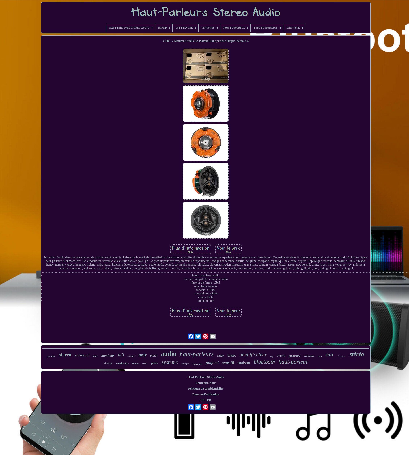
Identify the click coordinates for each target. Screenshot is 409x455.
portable (51, 356)
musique (185, 363)
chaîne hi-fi (197, 364)
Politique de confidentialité (205, 388)
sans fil (228, 362)
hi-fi (271, 357)
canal (153, 355)
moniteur (107, 355)
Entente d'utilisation (205, 394)
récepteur (341, 356)
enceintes (309, 355)
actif (320, 356)
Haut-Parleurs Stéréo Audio (205, 377)
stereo (65, 354)
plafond (212, 362)
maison (244, 362)
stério (145, 363)
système (170, 362)
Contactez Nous (205, 382)
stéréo (357, 354)
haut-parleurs (197, 354)
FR (209, 400)
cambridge (122, 363)
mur (95, 356)
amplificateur (253, 354)
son (329, 354)
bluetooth (264, 362)
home (135, 363)
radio (220, 355)
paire (154, 363)
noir (143, 355)
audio (168, 353)
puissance (294, 355)
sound (281, 355)
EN (202, 400)
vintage (108, 363)
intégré (131, 356)
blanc (231, 355)
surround (82, 355)
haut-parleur (293, 361)
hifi (121, 354)
